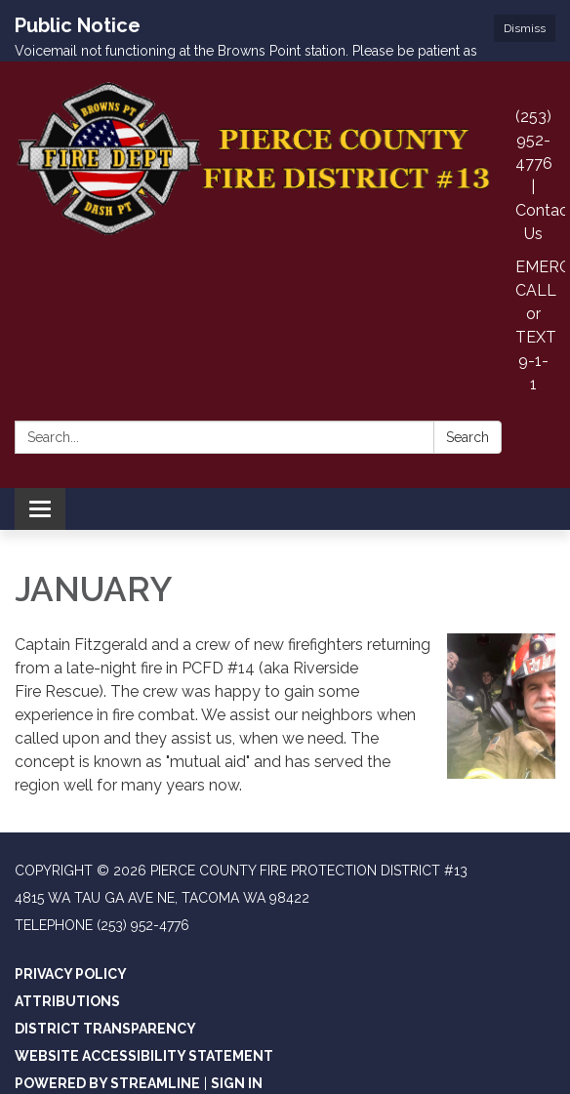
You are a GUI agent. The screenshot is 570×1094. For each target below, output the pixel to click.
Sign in (237, 1041)
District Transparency (105, 986)
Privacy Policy (71, 932)
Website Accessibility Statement (144, 1014)
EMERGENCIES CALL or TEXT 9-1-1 (540, 283)
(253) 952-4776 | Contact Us (540, 133)
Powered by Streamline (107, 1041)
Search (467, 395)
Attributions (67, 959)
